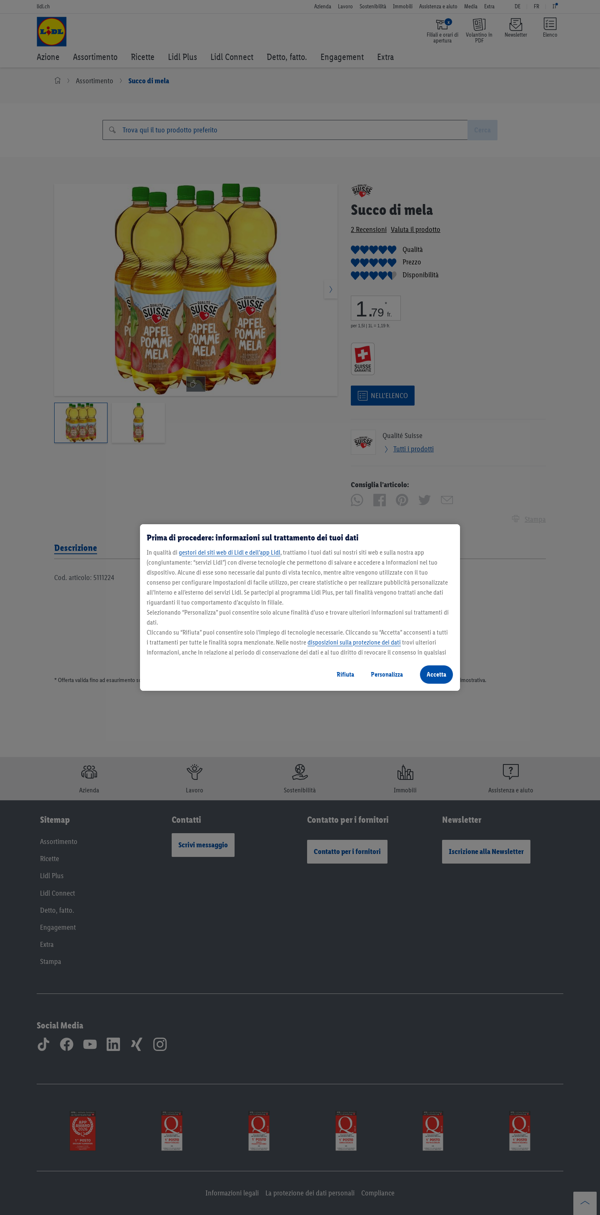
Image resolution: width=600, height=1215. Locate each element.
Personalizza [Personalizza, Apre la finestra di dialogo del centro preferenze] (387, 674)
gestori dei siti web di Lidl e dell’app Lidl (229, 552)
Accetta (436, 674)
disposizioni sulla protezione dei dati (354, 642)
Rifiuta (345, 674)
